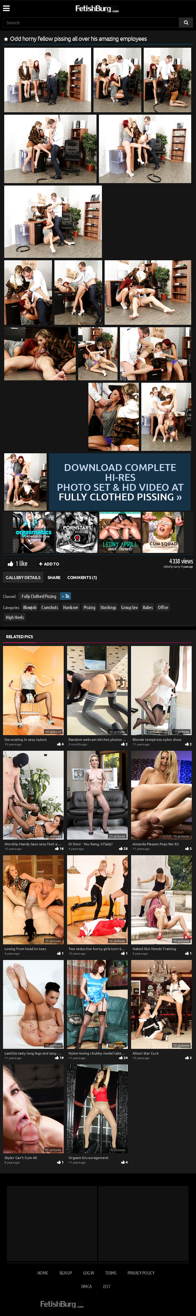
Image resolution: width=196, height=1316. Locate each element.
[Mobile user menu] (6, 6)
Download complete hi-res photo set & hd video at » (120, 481)
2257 (106, 1286)
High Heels (15, 617)
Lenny (177, 566)
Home (42, 1272)
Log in (88, 1272)
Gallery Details (23, 577)
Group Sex (129, 607)
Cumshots (49, 607)
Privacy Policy (140, 1272)
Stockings (108, 607)
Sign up (65, 1272)
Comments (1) (82, 577)
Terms (110, 1272)
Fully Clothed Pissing (39, 596)
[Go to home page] (108, 7)
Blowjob (29, 607)
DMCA (86, 1286)
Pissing (89, 607)
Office (163, 607)
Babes (147, 607)
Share (53, 577)
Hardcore (70, 607)
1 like (21, 563)
